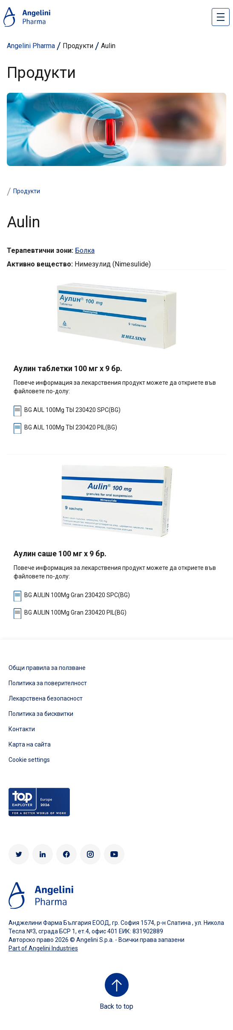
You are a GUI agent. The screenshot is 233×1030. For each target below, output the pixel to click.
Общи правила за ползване (47, 667)
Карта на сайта (30, 744)
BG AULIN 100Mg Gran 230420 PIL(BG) (75, 612)
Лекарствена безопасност (46, 698)
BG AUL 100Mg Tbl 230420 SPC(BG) (72, 409)
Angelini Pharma (31, 46)
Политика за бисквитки (41, 713)
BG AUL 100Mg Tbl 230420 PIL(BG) (70, 427)
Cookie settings (29, 759)
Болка (85, 250)
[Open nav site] (221, 17)
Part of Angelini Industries (43, 948)
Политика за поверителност (48, 683)
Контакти (22, 729)
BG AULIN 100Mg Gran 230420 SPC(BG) (77, 595)
